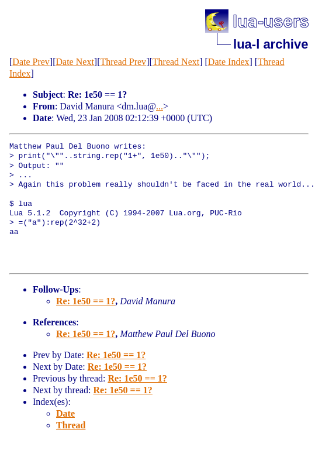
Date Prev (31, 62)
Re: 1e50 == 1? (85, 301)
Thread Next (176, 62)
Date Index (229, 62)
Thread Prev (123, 62)
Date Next (75, 62)
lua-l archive (270, 44)
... (159, 106)
